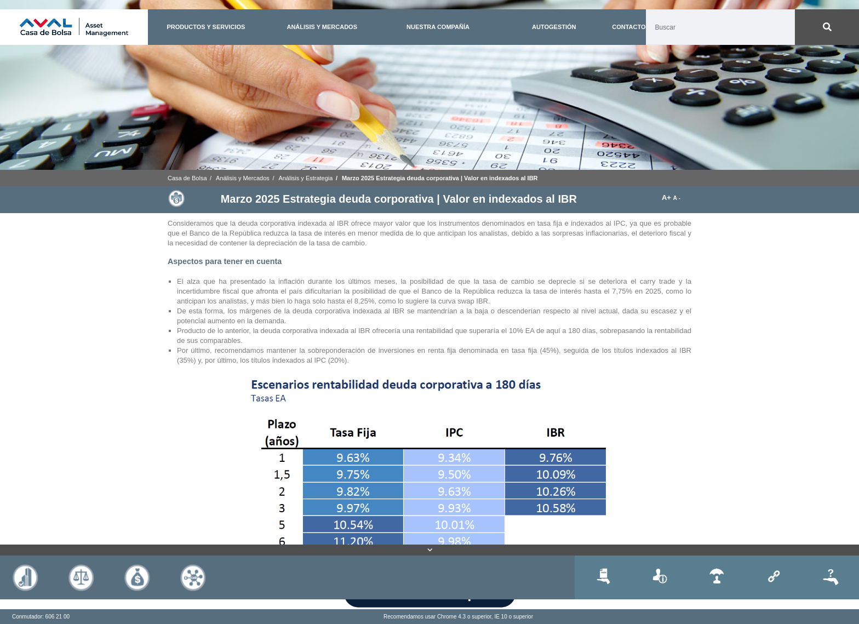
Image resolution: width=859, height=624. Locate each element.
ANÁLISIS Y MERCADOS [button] (322, 27)
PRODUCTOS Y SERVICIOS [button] (206, 27)
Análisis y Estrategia (305, 178)
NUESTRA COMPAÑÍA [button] (437, 27)
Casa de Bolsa (187, 178)
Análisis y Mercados (243, 178)
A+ (667, 197)
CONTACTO (628, 27)
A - (676, 198)
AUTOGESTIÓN (554, 27)
